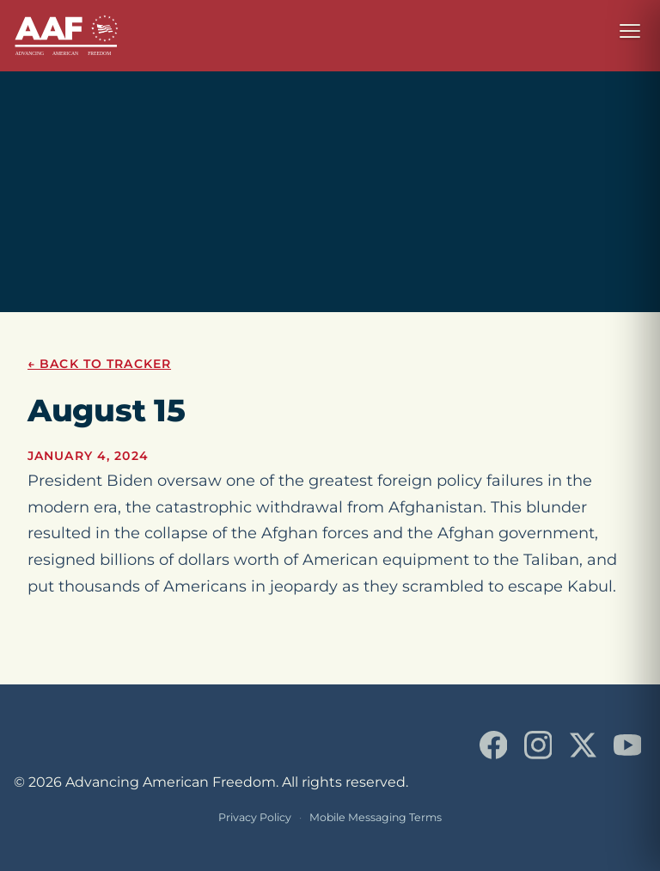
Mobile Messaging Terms (375, 817)
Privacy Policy (254, 817)
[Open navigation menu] (630, 31)
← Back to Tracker (99, 363)
